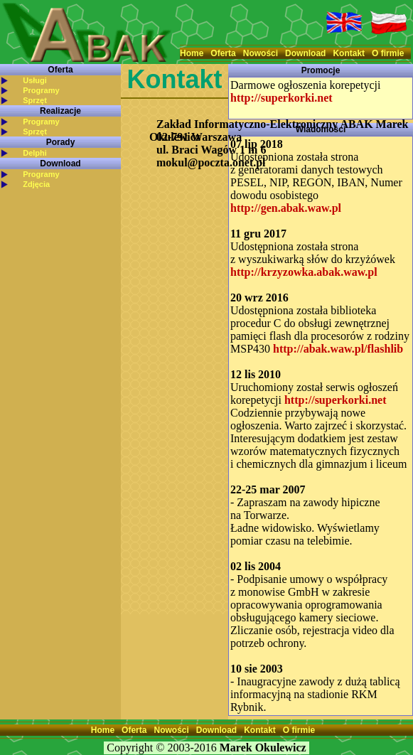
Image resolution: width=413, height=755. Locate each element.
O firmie (388, 53)
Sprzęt (35, 100)
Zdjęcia (36, 184)
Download (305, 53)
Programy (41, 90)
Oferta (222, 53)
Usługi (35, 80)
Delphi (35, 153)
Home (191, 53)
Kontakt (349, 53)
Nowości (260, 53)
